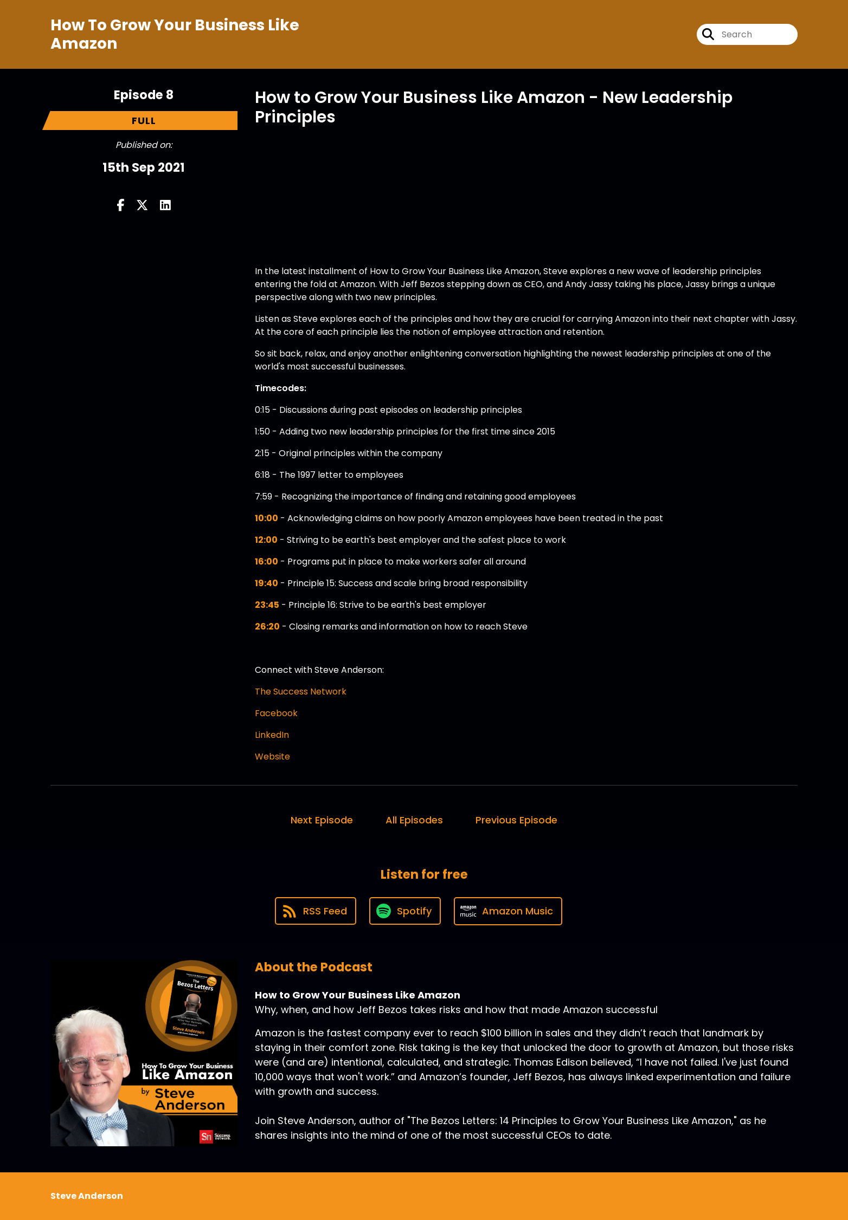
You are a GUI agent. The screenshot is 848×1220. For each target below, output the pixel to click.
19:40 (266, 583)
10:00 (266, 518)
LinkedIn (272, 735)
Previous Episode (516, 820)
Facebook (276, 713)
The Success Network (300, 691)
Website (272, 756)
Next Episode (322, 820)
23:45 (267, 605)
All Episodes (414, 820)
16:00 (266, 561)
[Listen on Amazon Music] (508, 911)
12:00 (266, 540)
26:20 (267, 626)
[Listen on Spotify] (405, 911)
